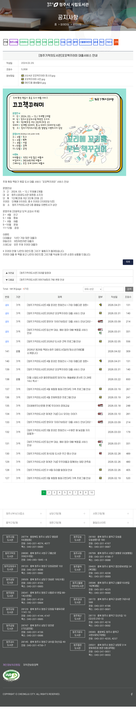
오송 (82, 42)
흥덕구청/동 (12, 531)
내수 (73, 42)
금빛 (65, 42)
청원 (48, 42)
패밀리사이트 (99, 531)
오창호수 (29, 42)
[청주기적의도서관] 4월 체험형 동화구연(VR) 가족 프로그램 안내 (58, 397)
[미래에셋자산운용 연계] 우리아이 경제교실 (48, 414)
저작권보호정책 (30, 673)
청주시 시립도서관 (68, 4)
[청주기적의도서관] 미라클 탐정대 (35, 281)
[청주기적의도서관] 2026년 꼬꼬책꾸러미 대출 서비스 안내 (56, 322)
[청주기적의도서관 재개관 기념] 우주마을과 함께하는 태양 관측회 (59, 470)
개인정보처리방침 (11, 673)
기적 (25, 50)
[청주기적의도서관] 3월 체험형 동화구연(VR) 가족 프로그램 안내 (58, 486)
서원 (90, 42)
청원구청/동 (55, 531)
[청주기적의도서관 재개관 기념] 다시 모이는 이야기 (52, 422)
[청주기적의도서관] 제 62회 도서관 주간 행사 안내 (51, 462)
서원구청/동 (99, 522)
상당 (40, 42)
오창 (57, 42)
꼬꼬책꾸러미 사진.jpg (33, 87)
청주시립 (17, 42)
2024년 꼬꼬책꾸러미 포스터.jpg (38, 84)
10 (91, 501)
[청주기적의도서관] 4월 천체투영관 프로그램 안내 (51, 406)
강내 (124, 42)
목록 (128, 270)
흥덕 (98, 42)
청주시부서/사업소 (15, 522)
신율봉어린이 (111, 42)
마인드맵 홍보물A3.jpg (33, 91)
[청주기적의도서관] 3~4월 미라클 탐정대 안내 (49, 478)
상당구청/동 (55, 522)
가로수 (16, 50)
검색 (129, 297)
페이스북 (131, 702)
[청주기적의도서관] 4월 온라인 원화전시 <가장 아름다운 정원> (57, 313)
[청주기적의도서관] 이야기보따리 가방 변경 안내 (42, 288)
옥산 (6, 50)
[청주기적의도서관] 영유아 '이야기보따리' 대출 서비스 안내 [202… (60, 330)
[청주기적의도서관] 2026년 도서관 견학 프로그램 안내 (53, 350)
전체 (6, 42)
